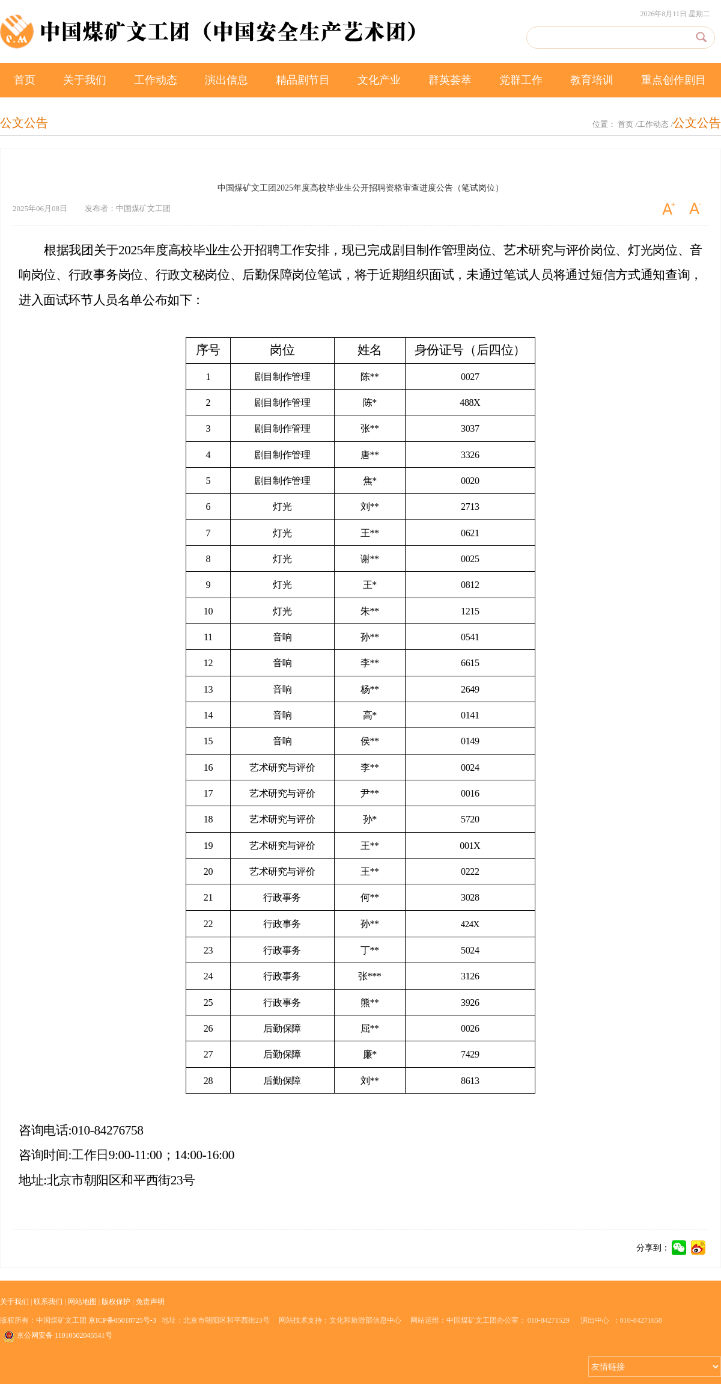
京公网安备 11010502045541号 (57, 1336)
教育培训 (591, 80)
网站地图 (82, 1301)
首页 (24, 80)
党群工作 (521, 80)
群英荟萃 (450, 80)
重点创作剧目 (673, 80)
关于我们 (84, 80)
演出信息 (226, 80)
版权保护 (116, 1301)
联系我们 (48, 1301)
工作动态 (155, 80)
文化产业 (379, 80)
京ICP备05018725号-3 (122, 1320)
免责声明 (150, 1301)
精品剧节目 (303, 80)
